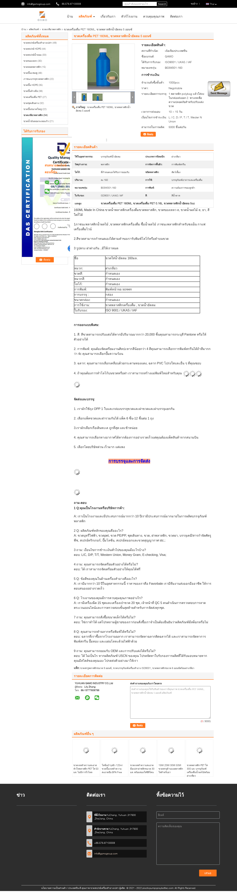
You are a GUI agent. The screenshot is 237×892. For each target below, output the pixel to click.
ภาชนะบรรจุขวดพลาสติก (36, 78)
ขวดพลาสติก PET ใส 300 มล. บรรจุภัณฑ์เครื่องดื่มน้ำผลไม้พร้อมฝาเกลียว (198, 770)
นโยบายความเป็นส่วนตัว (53, 888)
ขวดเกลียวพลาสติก (51, 29)
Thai (213, 4)
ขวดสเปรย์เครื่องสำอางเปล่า (38, 42)
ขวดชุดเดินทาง (31, 103)
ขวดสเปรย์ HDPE (32, 48)
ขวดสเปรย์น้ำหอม (33, 54)
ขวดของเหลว (30, 60)
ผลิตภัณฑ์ (85, 16)
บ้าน (70, 16)
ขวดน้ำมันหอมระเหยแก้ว (36, 121)
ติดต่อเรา (176, 16)
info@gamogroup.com (38, 4)
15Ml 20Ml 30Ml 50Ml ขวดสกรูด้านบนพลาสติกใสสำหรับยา (171, 769)
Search (162, 4)
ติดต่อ (150, 134)
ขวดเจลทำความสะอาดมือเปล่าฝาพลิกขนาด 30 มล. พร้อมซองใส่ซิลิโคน (142, 769)
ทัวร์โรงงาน (129, 16)
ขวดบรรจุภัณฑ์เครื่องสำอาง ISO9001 (132, 668)
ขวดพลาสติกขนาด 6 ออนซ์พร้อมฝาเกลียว (173, 668)
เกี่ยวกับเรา (108, 16)
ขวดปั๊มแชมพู (30, 72)
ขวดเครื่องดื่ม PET (33, 97)
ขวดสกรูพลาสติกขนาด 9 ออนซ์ (96, 668)
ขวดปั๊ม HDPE (31, 84)
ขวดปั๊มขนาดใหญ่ (33, 109)
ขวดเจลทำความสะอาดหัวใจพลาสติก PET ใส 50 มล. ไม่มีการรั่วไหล (85, 769)
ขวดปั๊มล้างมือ (31, 91)
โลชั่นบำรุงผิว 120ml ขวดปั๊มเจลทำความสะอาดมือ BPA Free (112, 769)
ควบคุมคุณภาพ (153, 16)
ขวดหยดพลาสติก (32, 66)
